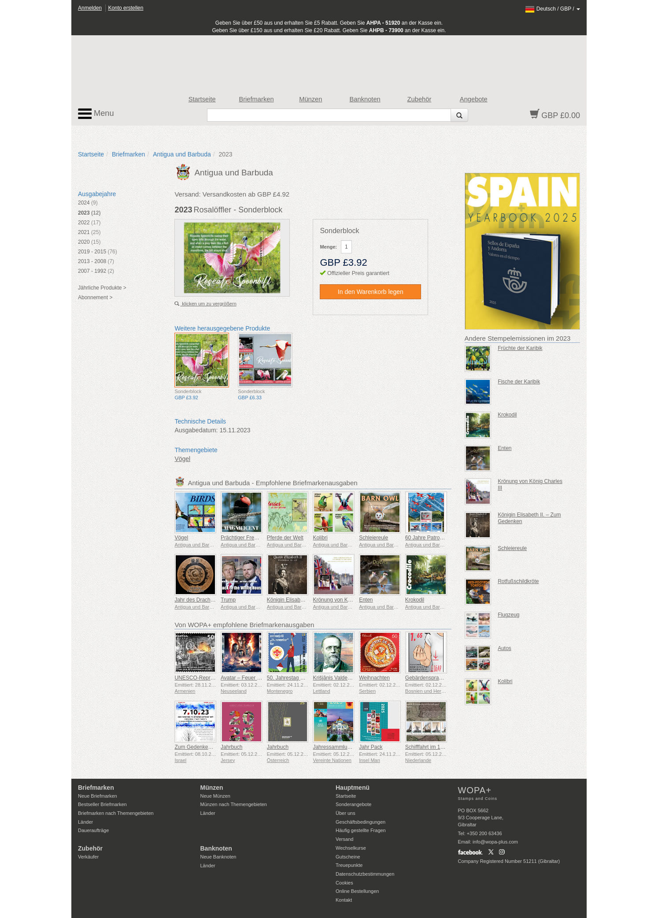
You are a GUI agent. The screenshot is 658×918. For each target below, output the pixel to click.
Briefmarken (256, 99)
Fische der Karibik (519, 382)
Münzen (310, 99)
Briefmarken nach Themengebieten (116, 813)
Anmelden (90, 8)
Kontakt (344, 900)
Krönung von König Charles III (348, 600)
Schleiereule (373, 538)
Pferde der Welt (285, 538)
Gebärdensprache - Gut (433, 678)
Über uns (345, 813)
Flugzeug (508, 615)
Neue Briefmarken (97, 796)
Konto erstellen (125, 8)
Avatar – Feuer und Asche (251, 678)
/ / (552, 9)
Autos (504, 648)
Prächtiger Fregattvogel (248, 538)
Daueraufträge (93, 830)
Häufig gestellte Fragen (361, 830)
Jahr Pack (370, 747)
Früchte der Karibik (520, 348)
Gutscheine (348, 856)
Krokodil (414, 600)
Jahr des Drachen (195, 600)
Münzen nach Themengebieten (233, 804)
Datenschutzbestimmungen (365, 874)
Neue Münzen (215, 796)
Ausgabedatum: (196, 430)
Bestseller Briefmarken (102, 804)
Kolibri (320, 538)
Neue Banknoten (218, 856)
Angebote (474, 99)
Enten (366, 600)
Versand (344, 839)
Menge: (328, 246)
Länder (85, 822)
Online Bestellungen (357, 891)
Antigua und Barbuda (182, 154)
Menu (96, 113)
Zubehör (419, 99)
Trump (228, 600)
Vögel (182, 458)
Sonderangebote (353, 804)
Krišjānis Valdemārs (336, 678)
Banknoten (365, 99)
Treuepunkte (349, 865)
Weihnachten (374, 678)
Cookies (344, 882)
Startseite (202, 99)
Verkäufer (88, 856)
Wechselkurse (351, 848)
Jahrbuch (231, 747)
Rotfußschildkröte (518, 581)
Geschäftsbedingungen (360, 822)
